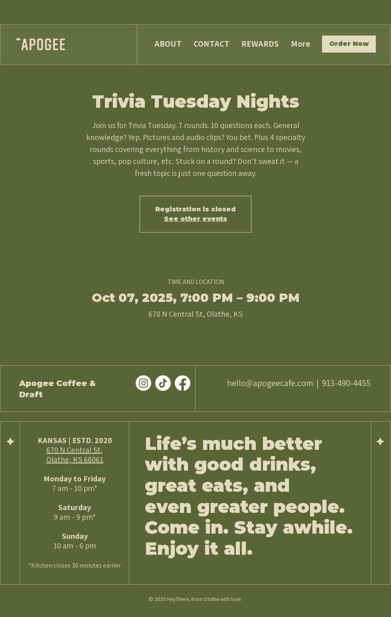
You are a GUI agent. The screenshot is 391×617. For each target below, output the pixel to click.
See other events (195, 219)
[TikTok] (163, 383)
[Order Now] (349, 44)
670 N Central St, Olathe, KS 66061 (74, 455)
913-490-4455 (346, 382)
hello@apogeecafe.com (270, 382)
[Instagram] (143, 383)
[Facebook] (182, 383)
